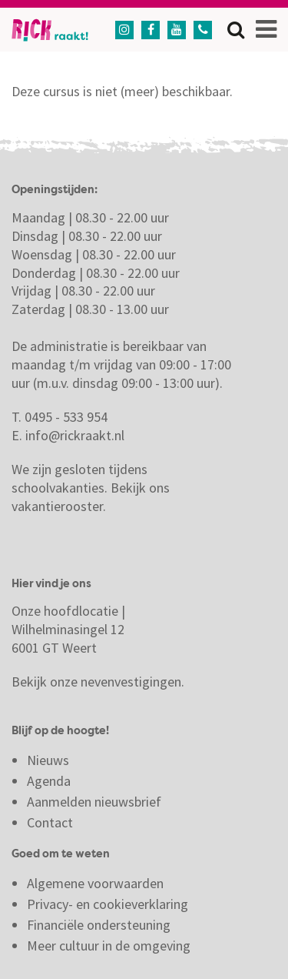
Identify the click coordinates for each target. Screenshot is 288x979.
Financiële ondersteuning (98, 925)
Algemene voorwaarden (95, 883)
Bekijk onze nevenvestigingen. (99, 681)
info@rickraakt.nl (74, 435)
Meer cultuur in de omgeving (108, 945)
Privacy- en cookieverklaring (107, 904)
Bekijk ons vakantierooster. (91, 497)
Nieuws (48, 760)
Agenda (49, 781)
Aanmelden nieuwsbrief (94, 801)
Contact (51, 822)
